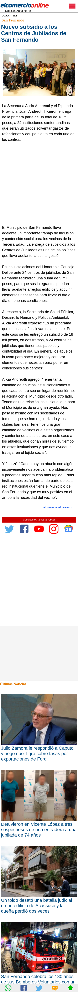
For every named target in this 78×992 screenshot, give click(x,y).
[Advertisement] (39, 184)
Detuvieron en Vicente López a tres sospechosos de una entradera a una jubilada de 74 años (39, 830)
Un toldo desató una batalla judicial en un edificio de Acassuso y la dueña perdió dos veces (36, 906)
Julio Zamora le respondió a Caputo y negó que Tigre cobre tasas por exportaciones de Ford (37, 754)
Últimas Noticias (13, 684)
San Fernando (13, 20)
